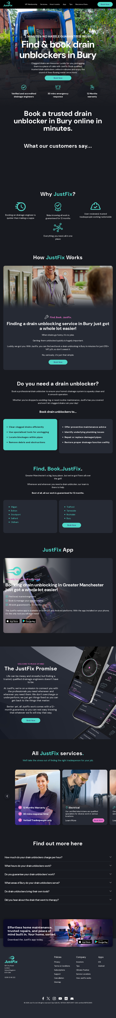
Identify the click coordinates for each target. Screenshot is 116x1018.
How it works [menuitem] (55, 4)
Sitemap (57, 982)
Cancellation (59, 978)
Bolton (14, 510)
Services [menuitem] (43, 4)
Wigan (14, 506)
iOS (99, 962)
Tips (78, 966)
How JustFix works (83, 978)
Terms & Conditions (62, 966)
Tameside (71, 510)
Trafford (70, 506)
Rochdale (71, 514)
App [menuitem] (64, 4)
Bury (69, 518)
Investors (80, 962)
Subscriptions (59, 970)
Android (101, 966)
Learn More (70, 820)
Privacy (57, 962)
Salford (14, 518)
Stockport (16, 514)
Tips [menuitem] (70, 4)
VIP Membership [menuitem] (31, 4)
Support (57, 974)
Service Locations (83, 974)
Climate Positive (82, 970)
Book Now (105, 4)
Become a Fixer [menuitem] (81, 4)
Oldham (15, 522)
